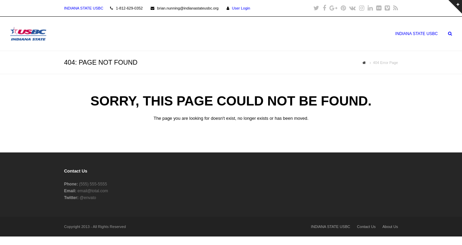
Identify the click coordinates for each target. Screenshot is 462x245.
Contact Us (366, 227)
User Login (241, 8)
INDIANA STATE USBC (330, 227)
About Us (390, 227)
